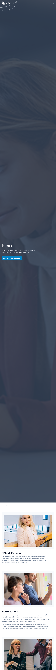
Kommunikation (10, 505)
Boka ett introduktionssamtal (11, 258)
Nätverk (4, 505)
